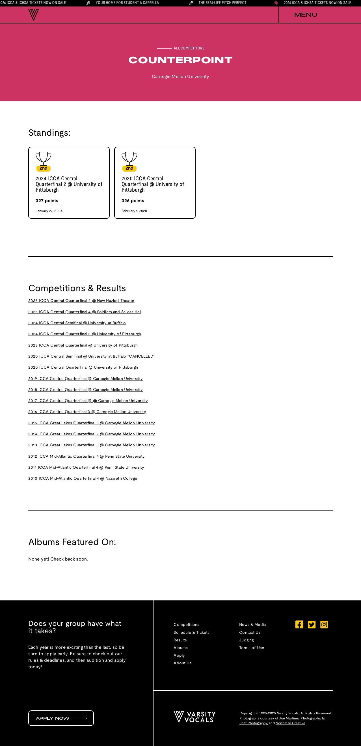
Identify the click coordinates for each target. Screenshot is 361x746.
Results (180, 640)
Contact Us (250, 633)
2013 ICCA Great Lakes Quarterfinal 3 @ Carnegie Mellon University (91, 445)
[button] (305, 15)
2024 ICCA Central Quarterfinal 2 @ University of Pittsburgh (84, 334)
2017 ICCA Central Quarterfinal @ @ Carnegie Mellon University (88, 401)
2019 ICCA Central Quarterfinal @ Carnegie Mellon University (85, 379)
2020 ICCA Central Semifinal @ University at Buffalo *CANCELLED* (91, 356)
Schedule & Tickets (191, 633)
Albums (181, 648)
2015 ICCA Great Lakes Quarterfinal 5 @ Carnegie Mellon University (91, 423)
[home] (33, 15)
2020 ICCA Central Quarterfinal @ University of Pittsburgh (83, 367)
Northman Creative (290, 723)
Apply (179, 656)
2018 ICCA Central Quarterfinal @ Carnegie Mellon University (85, 390)
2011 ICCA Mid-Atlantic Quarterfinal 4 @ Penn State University (86, 468)
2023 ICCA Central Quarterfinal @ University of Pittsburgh (83, 345)
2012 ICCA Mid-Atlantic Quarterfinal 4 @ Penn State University (86, 457)
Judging (246, 640)
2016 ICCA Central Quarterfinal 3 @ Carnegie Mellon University (87, 412)
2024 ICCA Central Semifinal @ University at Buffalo (77, 323)
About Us (182, 663)
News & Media (252, 625)
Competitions (186, 625)
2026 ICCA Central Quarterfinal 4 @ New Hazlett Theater (81, 301)
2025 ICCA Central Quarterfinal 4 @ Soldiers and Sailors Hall (84, 312)
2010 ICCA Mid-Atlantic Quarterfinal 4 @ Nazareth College (82, 479)
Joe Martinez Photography (299, 718)
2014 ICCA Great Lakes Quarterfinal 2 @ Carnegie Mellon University (91, 434)
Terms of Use (251, 648)
